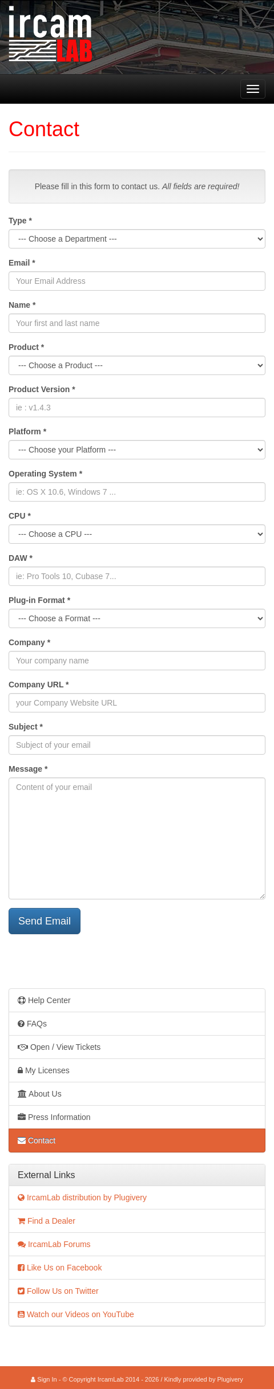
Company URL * (39, 684)
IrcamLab (8, 89)
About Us (40, 1093)
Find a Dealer (46, 1220)
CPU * (20, 515)
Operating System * (45, 473)
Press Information (54, 1117)
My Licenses (44, 1070)
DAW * (21, 558)
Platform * (27, 431)
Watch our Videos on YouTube (76, 1314)
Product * (26, 347)
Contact (36, 1140)
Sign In (44, 1379)
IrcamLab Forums (54, 1244)
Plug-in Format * (39, 600)
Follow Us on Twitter (58, 1291)
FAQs (32, 1023)
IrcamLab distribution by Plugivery (82, 1197)
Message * (28, 768)
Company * (29, 642)
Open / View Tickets (59, 1047)
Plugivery (230, 1379)
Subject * (26, 726)
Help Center (44, 1000)
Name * (22, 304)
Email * (22, 262)
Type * (20, 220)
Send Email (44, 921)
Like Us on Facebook (60, 1267)
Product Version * (42, 389)
